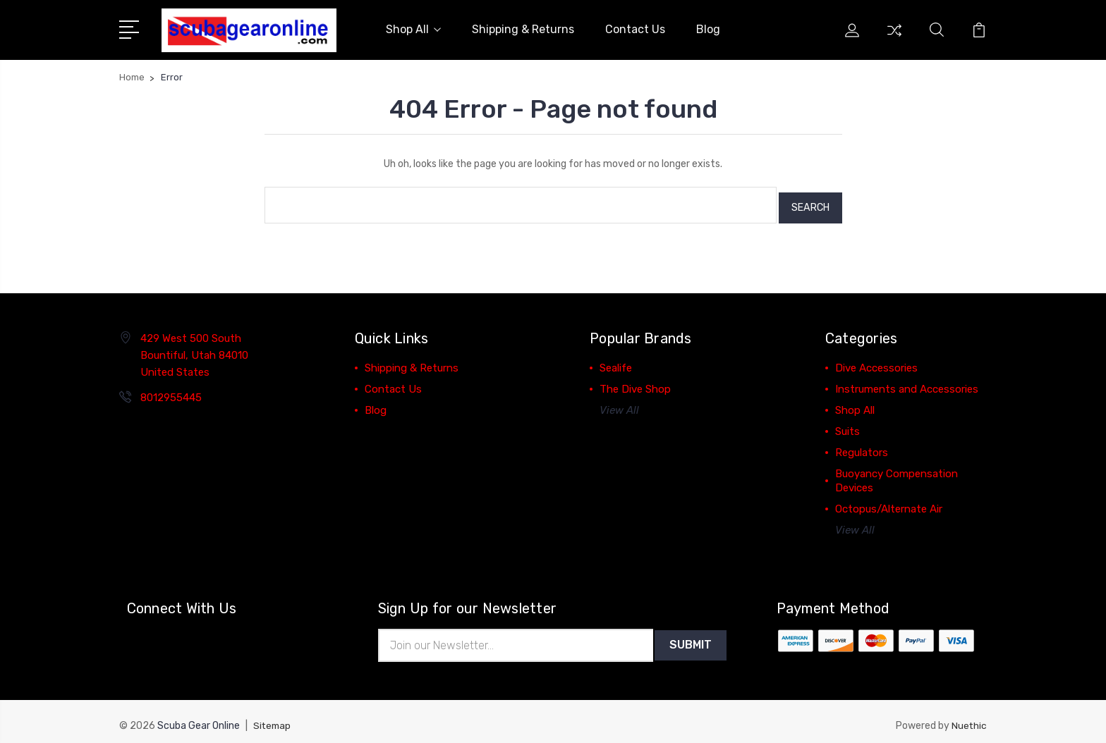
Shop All (413, 28)
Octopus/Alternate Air (888, 500)
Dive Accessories (876, 359)
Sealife (616, 359)
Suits (847, 423)
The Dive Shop (635, 380)
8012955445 (171, 389)
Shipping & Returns (523, 28)
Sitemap (273, 719)
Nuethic (969, 719)
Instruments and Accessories (906, 380)
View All (619, 401)
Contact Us (635, 28)
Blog (708, 28)
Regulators (861, 444)
